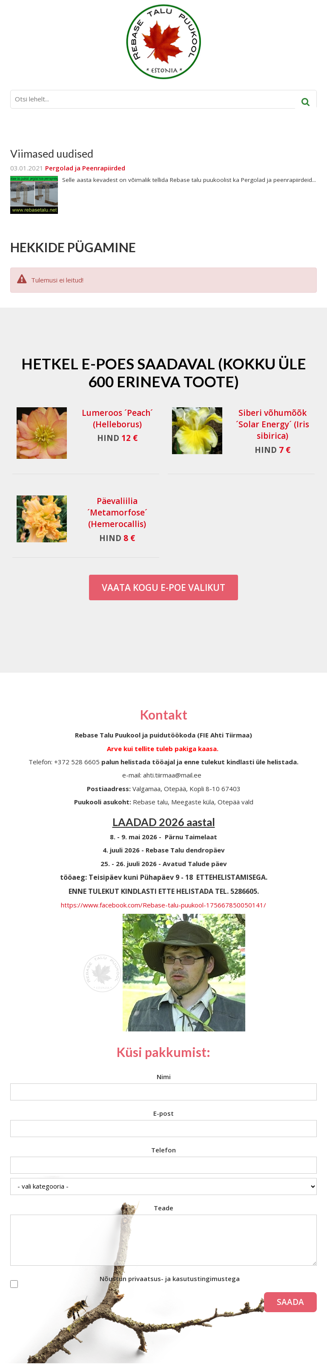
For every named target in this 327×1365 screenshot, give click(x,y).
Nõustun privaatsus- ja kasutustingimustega (170, 1278)
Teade (163, 1208)
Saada (290, 1301)
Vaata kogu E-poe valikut (163, 587)
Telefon (163, 1150)
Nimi (164, 1076)
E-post (163, 1113)
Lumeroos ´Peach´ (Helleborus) (117, 418)
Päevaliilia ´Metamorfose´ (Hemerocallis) (117, 512)
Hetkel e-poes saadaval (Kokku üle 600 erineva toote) (163, 372)
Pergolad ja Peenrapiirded (85, 168)
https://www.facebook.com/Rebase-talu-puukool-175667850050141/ (163, 905)
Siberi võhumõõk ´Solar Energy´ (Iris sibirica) (272, 424)
